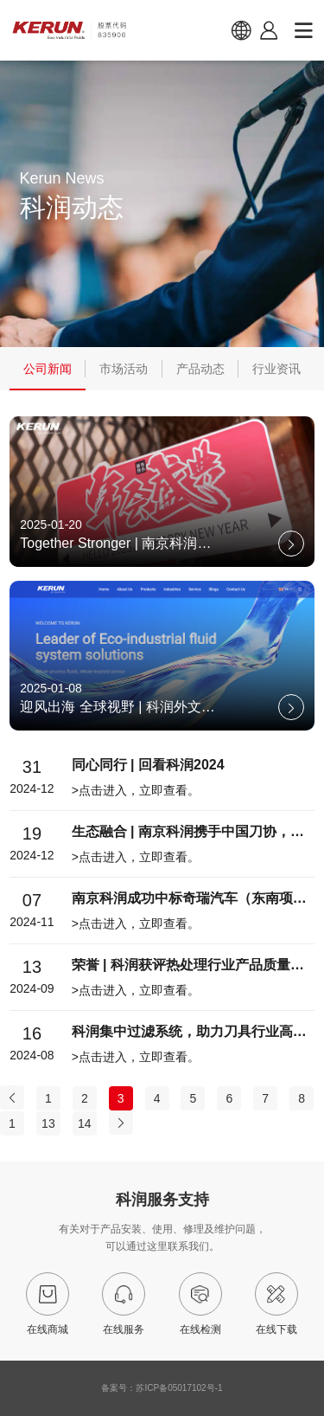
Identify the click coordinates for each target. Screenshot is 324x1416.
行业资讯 (276, 369)
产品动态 (200, 369)
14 (85, 1123)
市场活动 (123, 369)
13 (48, 1123)
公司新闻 (47, 369)
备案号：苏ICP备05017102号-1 (161, 1388)
